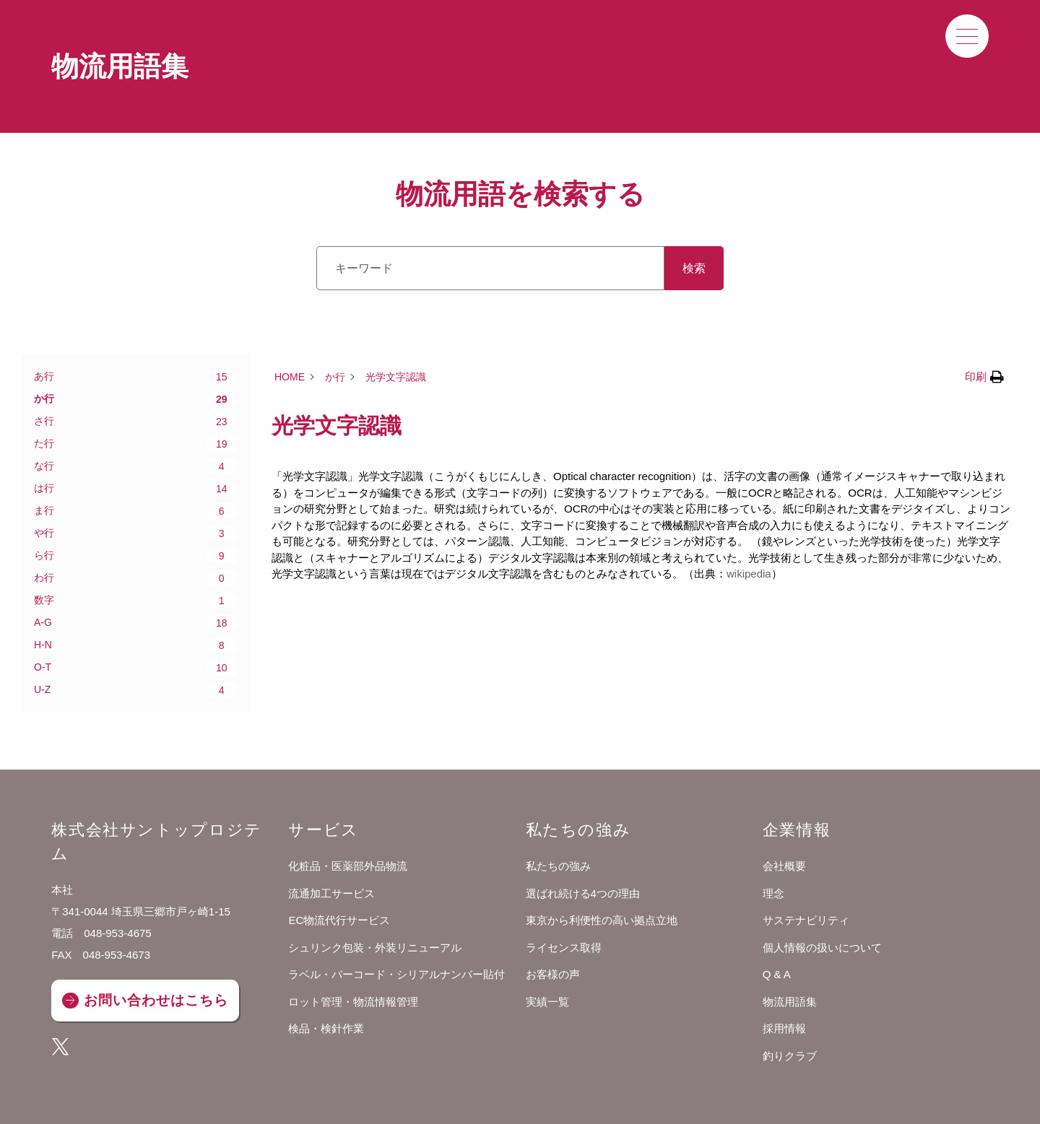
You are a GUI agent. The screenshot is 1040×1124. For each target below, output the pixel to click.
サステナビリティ (806, 920)
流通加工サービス (331, 893)
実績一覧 (547, 1002)
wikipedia (749, 573)
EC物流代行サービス (339, 920)
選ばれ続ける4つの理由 (583, 893)
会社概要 (784, 866)
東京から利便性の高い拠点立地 (601, 920)
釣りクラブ (790, 1056)
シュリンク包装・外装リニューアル (375, 947)
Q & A (777, 974)
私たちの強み (558, 866)
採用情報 (784, 1028)
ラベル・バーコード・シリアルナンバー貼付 (396, 974)
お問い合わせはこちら (156, 1000)
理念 (773, 893)
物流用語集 (790, 1002)
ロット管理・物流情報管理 (353, 1002)
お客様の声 (553, 974)
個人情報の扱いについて (822, 947)
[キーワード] (490, 268)
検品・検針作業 (326, 1028)
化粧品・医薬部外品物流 (347, 866)
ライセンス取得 (564, 947)
